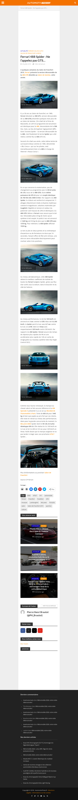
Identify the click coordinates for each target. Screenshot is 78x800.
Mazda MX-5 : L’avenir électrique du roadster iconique (39, 531)
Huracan (24, 502)
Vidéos (38, 53)
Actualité (24, 51)
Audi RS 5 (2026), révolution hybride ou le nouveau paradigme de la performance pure (39, 558)
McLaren (23, 424)
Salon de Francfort (28, 53)
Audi (43, 551)
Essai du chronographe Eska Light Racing (36, 783)
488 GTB (25, 75)
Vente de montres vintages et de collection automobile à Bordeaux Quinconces (37, 766)
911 (41, 496)
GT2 (47, 499)
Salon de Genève (44, 75)
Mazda (43, 526)
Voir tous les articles (49, 606)
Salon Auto (38, 51)
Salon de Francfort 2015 (35, 506)
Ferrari (31, 51)
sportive (48, 506)
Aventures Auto (28, 700)
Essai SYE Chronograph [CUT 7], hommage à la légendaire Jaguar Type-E (38, 744)
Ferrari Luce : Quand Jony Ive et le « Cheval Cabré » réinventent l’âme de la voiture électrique (39, 585)
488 (38, 126)
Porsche (52, 502)
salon (23, 506)
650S (29, 424)
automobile (48, 496)
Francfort (32, 499)
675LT (52, 434)
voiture (24, 509)
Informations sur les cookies (41, 793)
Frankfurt (40, 499)
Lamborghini (34, 502)
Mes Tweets (24, 644)
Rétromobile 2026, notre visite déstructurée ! (37, 755)
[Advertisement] (39, 28)
